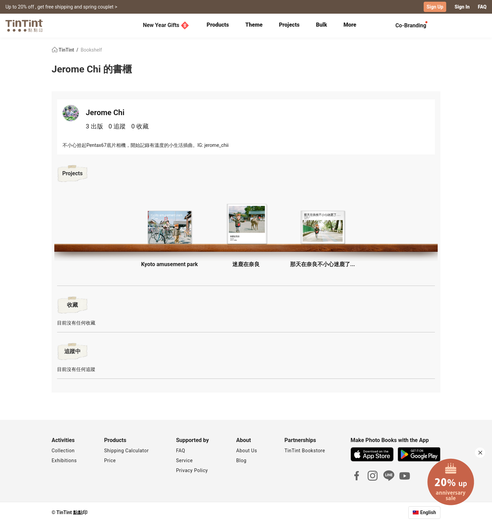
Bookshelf (91, 50)
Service (184, 460)
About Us (246, 450)
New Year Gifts (166, 25)
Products (218, 25)
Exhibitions (64, 460)
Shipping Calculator (126, 450)
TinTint (63, 50)
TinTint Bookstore (304, 450)
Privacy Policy (192, 470)
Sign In (461, 7)
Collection (63, 450)
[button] (169, 227)
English (428, 512)
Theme (253, 25)
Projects (289, 25)
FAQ (482, 7)
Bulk (321, 25)
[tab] (217, 25)
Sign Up (435, 7)
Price (110, 460)
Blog (241, 460)
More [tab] (349, 25)
